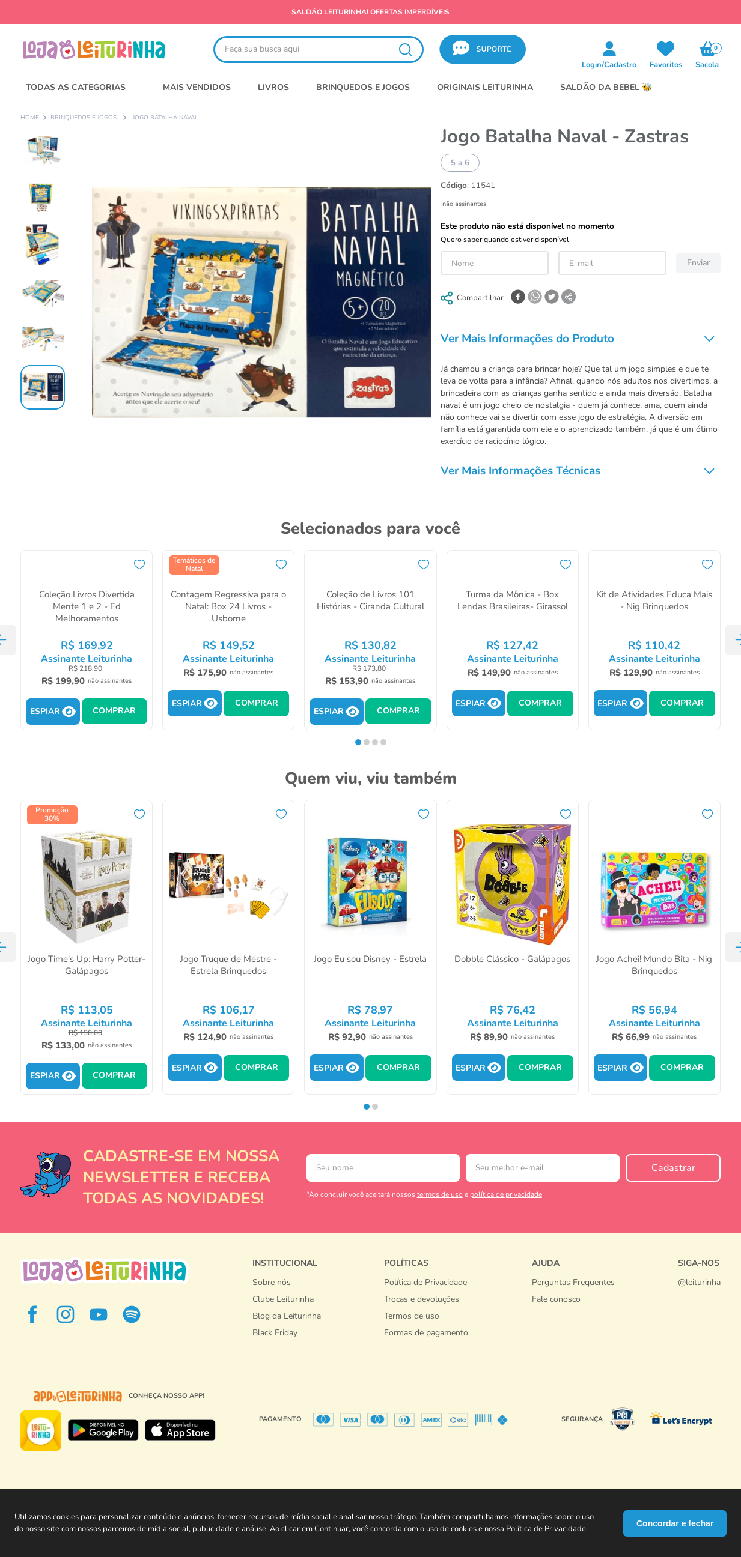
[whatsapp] (535, 297)
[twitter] (551, 297)
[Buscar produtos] (405, 49)
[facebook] (518, 297)
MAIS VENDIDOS (197, 87)
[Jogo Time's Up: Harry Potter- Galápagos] (86, 947)
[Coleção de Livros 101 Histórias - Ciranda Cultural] (370, 640)
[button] (482, 49)
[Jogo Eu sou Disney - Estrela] (370, 947)
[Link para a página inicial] (29, 118)
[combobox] (318, 49)
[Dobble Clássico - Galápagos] (513, 947)
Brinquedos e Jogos (83, 118)
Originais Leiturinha (485, 87)
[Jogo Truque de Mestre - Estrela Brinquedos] (228, 947)
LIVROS (273, 87)
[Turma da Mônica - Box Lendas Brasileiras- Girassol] (513, 640)
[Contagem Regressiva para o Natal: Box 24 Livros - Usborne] (228, 640)
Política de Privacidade (546, 1528)
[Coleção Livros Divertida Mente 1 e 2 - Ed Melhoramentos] (86, 640)
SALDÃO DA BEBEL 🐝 (606, 87)
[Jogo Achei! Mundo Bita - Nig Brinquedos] (654, 947)
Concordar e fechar (674, 1523)
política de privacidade (506, 1194)
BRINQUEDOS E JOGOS (363, 87)
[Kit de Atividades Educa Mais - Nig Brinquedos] (654, 640)
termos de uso (440, 1194)
